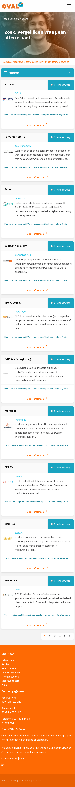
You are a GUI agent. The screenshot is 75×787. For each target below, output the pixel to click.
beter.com (20, 198)
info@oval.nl (8, 722)
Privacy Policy (8, 780)
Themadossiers (10, 676)
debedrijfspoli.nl (23, 254)
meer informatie (37, 124)
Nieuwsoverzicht (10, 672)
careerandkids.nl (23, 145)
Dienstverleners (10, 680)
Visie (4, 684)
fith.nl (18, 93)
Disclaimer (24, 780)
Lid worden (7, 660)
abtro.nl (19, 589)
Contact (37, 780)
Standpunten (8, 668)
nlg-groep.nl (21, 311)
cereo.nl (19, 476)
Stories (5, 664)
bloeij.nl (19, 532)
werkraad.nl (21, 419)
